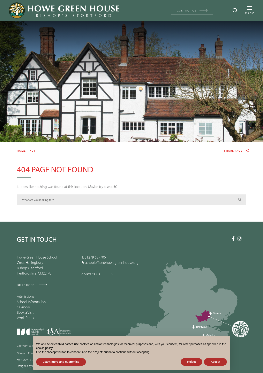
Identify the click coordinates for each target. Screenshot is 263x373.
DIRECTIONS (26, 285)
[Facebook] (233, 238)
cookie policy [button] (44, 348)
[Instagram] (239, 238)
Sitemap (21, 353)
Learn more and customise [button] (61, 361)
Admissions (25, 296)
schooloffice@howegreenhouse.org (111, 262)
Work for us (25, 317)
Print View (22, 359)
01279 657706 (95, 257)
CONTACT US (186, 10)
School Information (31, 301)
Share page (233, 150)
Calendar (23, 307)
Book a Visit (25, 312)
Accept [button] (215, 361)
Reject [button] (191, 361)
